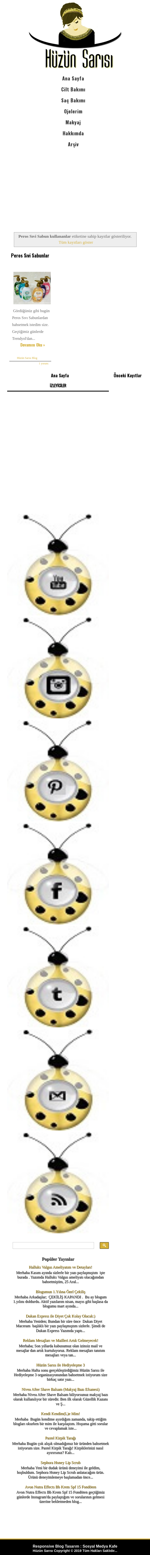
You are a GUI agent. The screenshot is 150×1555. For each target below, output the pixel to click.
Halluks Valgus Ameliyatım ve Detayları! (60, 1267)
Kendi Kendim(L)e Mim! (60, 1413)
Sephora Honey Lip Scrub (60, 1462)
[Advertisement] (73, 185)
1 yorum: (43, 363)
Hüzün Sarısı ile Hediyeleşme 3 (60, 1364)
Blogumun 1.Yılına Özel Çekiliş (60, 1291)
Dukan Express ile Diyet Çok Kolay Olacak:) (60, 1315)
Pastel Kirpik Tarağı (60, 1438)
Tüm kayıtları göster (76, 242)
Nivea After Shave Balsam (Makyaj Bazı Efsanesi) (60, 1389)
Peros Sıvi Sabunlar (30, 255)
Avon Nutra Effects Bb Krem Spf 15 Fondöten (60, 1486)
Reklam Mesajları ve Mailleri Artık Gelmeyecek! (60, 1340)
